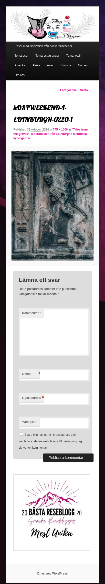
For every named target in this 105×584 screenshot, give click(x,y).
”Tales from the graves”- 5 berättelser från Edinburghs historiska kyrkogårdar (50, 134)
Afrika (36, 65)
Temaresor (22, 55)
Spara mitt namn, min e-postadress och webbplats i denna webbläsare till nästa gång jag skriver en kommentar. (50, 441)
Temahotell (73, 55)
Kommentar (31, 313)
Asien (50, 65)
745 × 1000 (60, 129)
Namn (30, 374)
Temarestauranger (47, 55)
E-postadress (32, 397)
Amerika (20, 65)
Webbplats (29, 422)
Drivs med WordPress (52, 573)
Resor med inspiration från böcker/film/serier (43, 46)
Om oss (20, 75)
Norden (82, 65)
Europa (66, 65)
